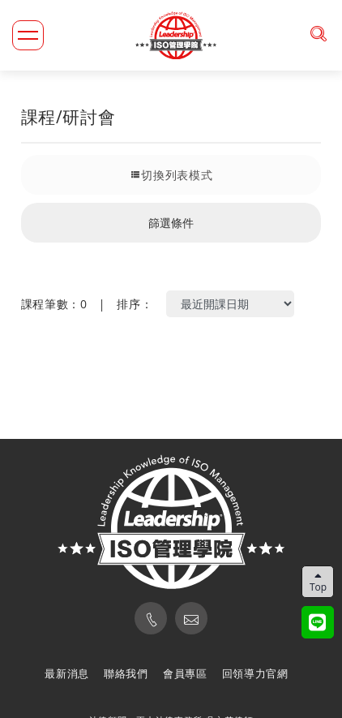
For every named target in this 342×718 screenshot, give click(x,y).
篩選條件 (171, 222)
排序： (134, 304)
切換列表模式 (171, 175)
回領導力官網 (255, 674)
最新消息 (67, 674)
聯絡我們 (126, 674)
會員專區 (185, 674)
